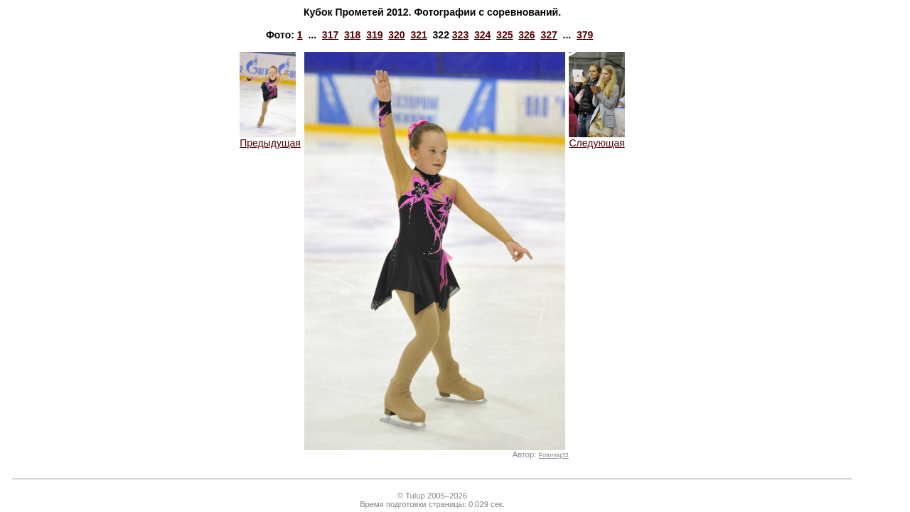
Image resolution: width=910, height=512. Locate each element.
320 (396, 35)
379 (585, 35)
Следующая (597, 138)
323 (460, 35)
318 (352, 35)
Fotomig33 (554, 455)
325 (504, 35)
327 (548, 35)
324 (482, 35)
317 (330, 35)
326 (526, 35)
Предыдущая (270, 138)
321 (418, 35)
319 (374, 35)
